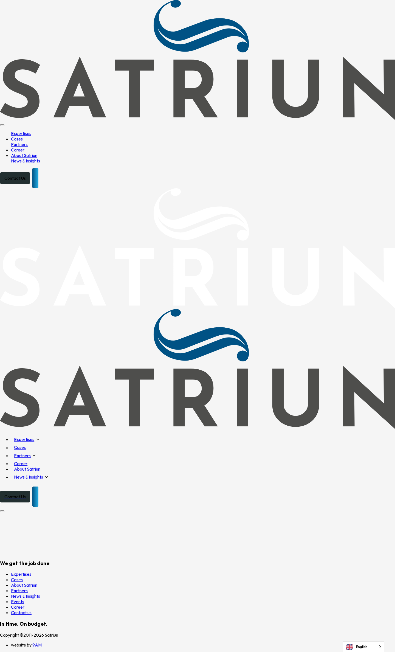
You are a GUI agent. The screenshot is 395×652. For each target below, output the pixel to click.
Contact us (21, 612)
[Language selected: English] (363, 646)
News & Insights (25, 161)
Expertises (21, 133)
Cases (17, 139)
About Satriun (24, 155)
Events (17, 601)
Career (17, 150)
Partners (19, 144)
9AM (37, 645)
